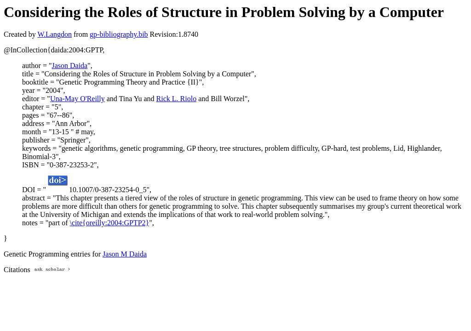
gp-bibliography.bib (119, 34)
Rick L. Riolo (176, 99)
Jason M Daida (125, 254)
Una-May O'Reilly (77, 99)
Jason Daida (69, 65)
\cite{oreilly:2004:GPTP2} (109, 223)
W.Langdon (54, 34)
